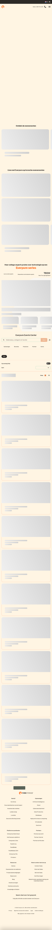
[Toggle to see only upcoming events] (48, 378)
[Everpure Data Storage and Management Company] (26, 807)
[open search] (50, 2)
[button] (50, 7)
